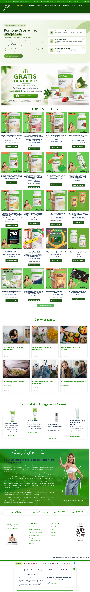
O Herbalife (31, 5)
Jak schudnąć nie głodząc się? (13, 382)
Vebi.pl (87, 557)
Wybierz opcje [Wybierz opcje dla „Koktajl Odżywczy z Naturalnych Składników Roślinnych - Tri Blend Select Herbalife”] (78, 222)
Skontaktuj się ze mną (13, 56)
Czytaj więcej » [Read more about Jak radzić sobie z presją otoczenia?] (65, 385)
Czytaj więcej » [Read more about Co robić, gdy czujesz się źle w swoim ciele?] (36, 387)
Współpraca (66, 5)
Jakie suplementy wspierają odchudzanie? (42, 348)
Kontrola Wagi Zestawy (52, 5)
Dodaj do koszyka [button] (12, 146)
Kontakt (80, 5)
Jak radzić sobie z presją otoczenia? (73, 382)
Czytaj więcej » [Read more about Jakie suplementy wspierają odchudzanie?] (36, 353)
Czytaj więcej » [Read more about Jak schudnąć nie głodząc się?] (7, 385)
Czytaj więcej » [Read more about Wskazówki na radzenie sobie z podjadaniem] (7, 353)
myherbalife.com (53, 583)
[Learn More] (59, 513)
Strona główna (21, 5)
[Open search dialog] (85, 5)
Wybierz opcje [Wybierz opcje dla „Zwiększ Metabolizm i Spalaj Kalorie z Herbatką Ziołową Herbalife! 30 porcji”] (12, 182)
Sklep (39, 5)
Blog (73, 5)
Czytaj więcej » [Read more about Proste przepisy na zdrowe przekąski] (65, 353)
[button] (74, 569)
